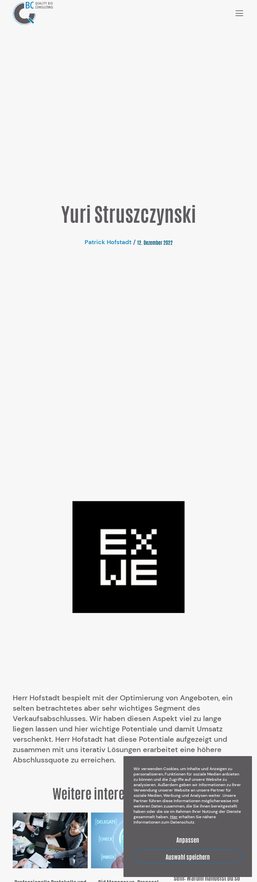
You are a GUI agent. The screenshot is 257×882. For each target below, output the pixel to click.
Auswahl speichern (188, 857)
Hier (174, 817)
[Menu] (236, 13)
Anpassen (187, 840)
